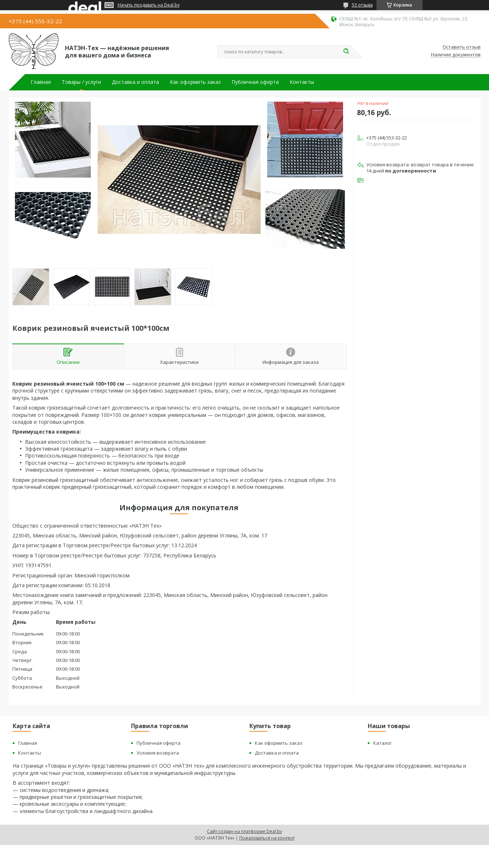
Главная (40, 82)
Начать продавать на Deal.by (149, 5)
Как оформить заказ (195, 82)
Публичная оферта (255, 82)
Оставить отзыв (462, 47)
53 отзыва (362, 5)
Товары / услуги (81, 82)
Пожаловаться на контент (267, 838)
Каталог (382, 743)
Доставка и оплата (135, 82)
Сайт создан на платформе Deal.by (244, 831)
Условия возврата (157, 752)
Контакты (302, 82)
